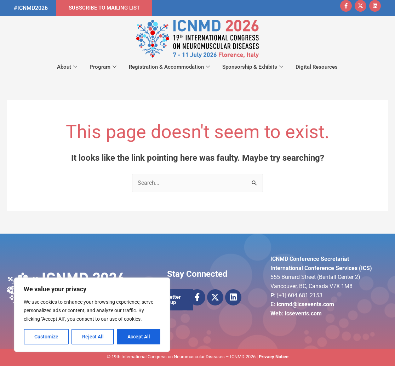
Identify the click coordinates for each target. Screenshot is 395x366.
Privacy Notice (273, 356)
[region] (92, 315)
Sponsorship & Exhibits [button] (252, 67)
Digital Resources (317, 67)
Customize (46, 336)
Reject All (93, 336)
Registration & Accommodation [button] (169, 67)
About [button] (67, 67)
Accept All (138, 336)
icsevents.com (303, 313)
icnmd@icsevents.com (305, 304)
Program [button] (103, 67)
